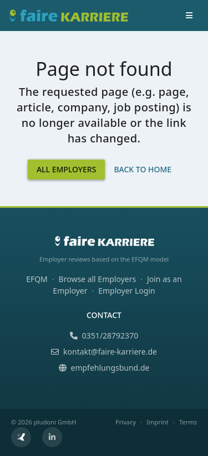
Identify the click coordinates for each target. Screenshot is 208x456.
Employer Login (126, 290)
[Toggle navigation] (189, 15)
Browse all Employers (97, 279)
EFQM (37, 279)
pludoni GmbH (55, 422)
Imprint (157, 422)
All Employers (67, 169)
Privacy (125, 422)
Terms (188, 422)
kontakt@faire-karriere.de (104, 351)
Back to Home (142, 169)
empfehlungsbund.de (104, 367)
